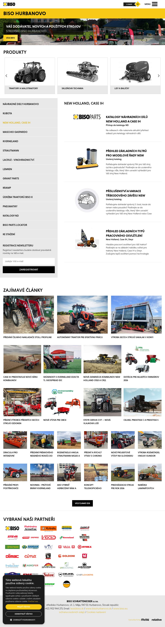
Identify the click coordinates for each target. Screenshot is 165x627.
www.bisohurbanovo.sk (98, 608)
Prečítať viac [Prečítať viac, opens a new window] (33, 601)
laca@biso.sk (77, 608)
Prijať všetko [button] (23, 607)
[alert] (23, 599)
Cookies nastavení (96, 612)
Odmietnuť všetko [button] (24, 614)
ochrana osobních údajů (72, 612)
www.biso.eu (120, 608)
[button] (24, 619)
